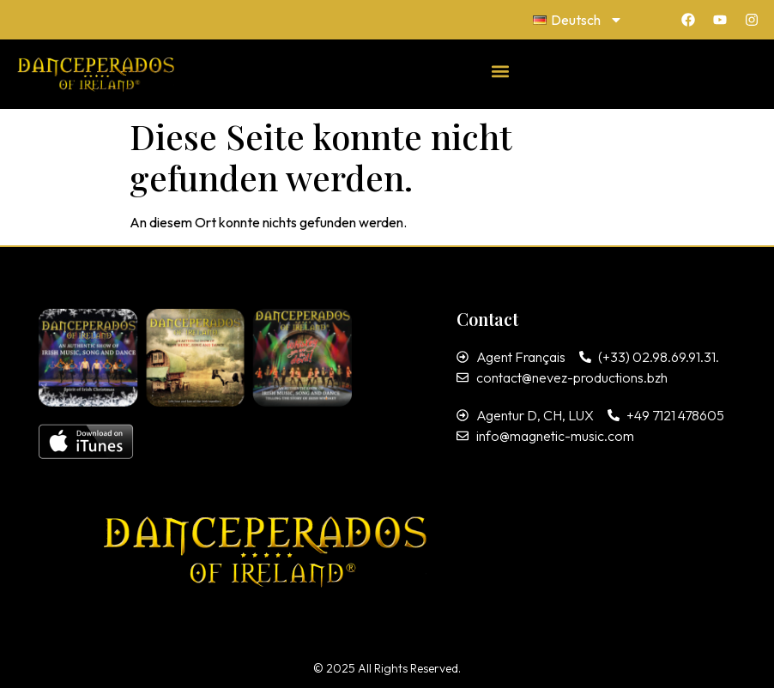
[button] (501, 71)
